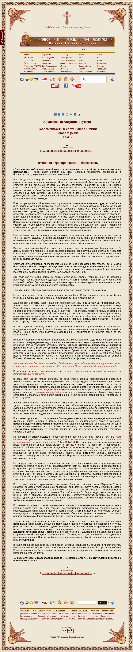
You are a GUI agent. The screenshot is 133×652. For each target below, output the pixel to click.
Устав (81, 55)
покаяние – (47, 614)
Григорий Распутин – (48, 616)
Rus (50, 49)
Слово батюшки (49, 72)
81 (48, 151)
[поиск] (93, 79)
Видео (99, 58)
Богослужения (66, 58)
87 (74, 151)
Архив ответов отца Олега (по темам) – (59, 619)
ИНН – (35, 611)
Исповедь (64, 69)
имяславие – (77, 614)
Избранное (101, 69)
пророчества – (108, 611)
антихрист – (25, 611)
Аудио (99, 55)
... (44, 151)
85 (65, 151)
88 (78, 151)
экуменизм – (84, 611)
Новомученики (66, 72)
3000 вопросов (48, 58)
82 (52, 151)
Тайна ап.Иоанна (67, 60)
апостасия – (73, 611)
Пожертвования (85, 72)
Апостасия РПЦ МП (32, 66)
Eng (83, 49)
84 (61, 151)
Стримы (100, 66)
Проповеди (46, 60)
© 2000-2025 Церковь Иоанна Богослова (67, 637)
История (82, 63)
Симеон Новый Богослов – (75, 616)
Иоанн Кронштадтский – (30, 619)
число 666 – (96, 611)
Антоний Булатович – (94, 614)
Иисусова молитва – (62, 614)
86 (69, 151)
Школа (81, 58)
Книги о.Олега (48, 69)
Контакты (101, 72)
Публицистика (30, 63)
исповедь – (36, 614)
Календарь (64, 55)
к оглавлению (67, 147)
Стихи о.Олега (85, 66)
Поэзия (81, 60)
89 (82, 151)
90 (86, 151)
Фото (99, 60)
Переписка (46, 55)
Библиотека (29, 60)
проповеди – (25, 614)
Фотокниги (101, 63)
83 (56, 151)
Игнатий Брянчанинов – (103, 616)
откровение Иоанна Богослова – (52, 611)
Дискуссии (46, 63)
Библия (82, 69)
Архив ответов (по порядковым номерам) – (96, 619)
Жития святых (30, 69)
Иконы (63, 66)
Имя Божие (28, 58)
